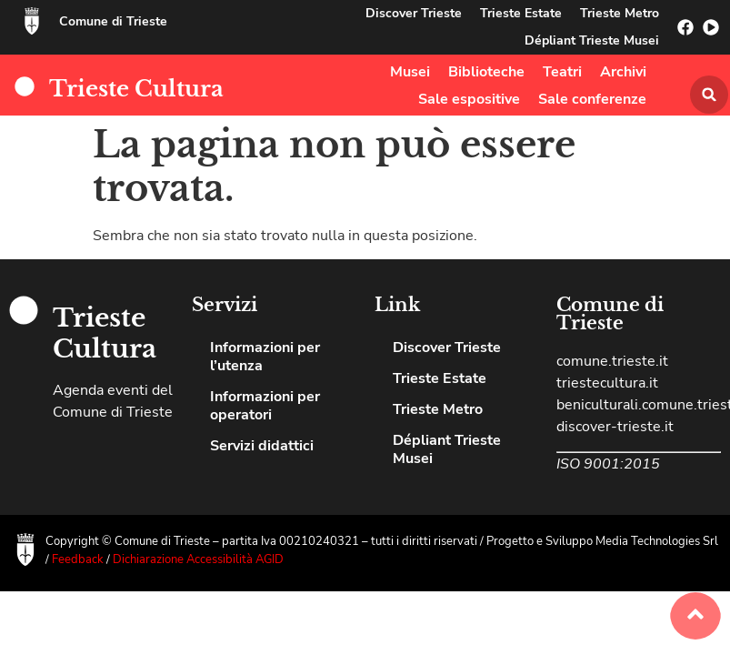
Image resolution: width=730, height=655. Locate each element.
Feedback (79, 559)
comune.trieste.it (612, 361)
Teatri (562, 72)
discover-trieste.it (615, 427)
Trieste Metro (619, 13)
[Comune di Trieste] (31, 21)
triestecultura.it (607, 383)
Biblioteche (486, 72)
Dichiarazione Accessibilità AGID (198, 559)
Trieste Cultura (136, 89)
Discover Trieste (413, 13)
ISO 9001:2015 (608, 464)
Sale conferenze (592, 99)
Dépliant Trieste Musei (592, 40)
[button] (709, 95)
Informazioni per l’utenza (265, 357)
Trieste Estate (521, 13)
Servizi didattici (262, 446)
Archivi (623, 72)
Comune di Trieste (113, 21)
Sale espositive (469, 99)
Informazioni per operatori (265, 406)
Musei (410, 72)
